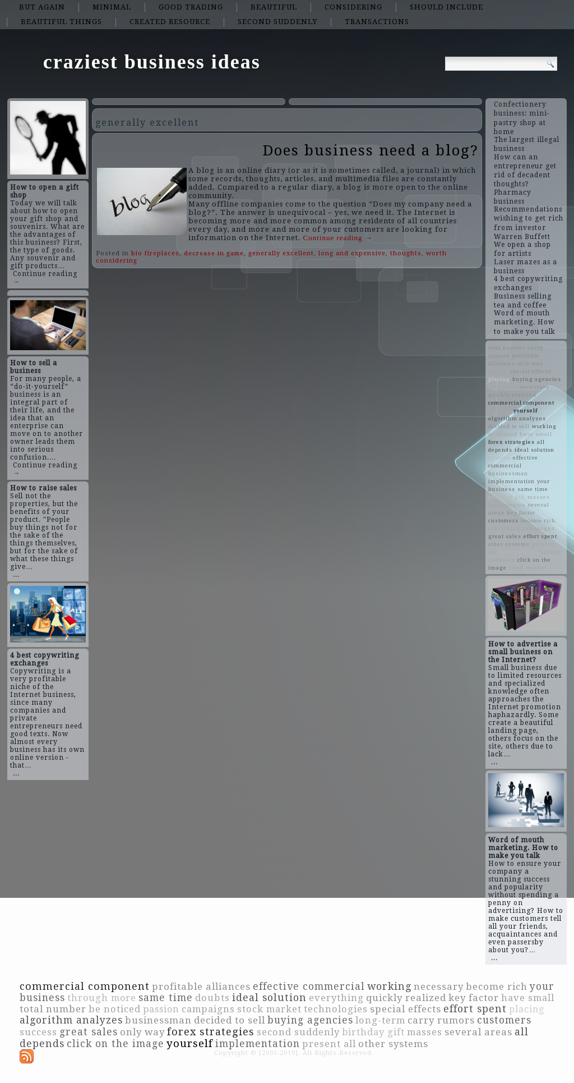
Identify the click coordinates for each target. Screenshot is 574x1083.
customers (503, 520)
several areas (478, 1032)
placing (499, 379)
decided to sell (509, 426)
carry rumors (441, 1020)
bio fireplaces (155, 253)
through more (518, 552)
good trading (191, 7)
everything (504, 528)
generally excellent (281, 253)
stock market (528, 568)
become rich (538, 520)
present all (329, 1044)
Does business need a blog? (371, 150)
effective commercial (309, 986)
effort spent (540, 536)
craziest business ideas (152, 62)
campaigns (539, 528)
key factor (521, 513)
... (16, 575)
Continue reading (338, 237)
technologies (506, 505)
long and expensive (352, 253)
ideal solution (534, 450)
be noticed (502, 434)
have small (536, 434)
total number (507, 348)
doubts (497, 371)
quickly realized (512, 395)
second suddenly (277, 21)
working (544, 426)
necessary (534, 387)
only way (530, 363)
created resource (169, 21)
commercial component (521, 403)
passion (499, 458)
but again (42, 7)
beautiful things (61, 21)
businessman (508, 473)
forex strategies (511, 442)
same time (532, 489)
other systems (509, 544)
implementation (511, 481)
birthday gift (506, 497)
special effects (531, 371)
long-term (502, 387)
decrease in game (214, 253)
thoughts (406, 253)
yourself (525, 410)
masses (538, 497)
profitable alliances (201, 986)
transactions (377, 21)
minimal (111, 7)
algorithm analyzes (517, 418)
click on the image (115, 1043)
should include (446, 7)
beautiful (274, 7)
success (499, 410)
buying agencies (536, 379)
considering (353, 7)
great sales (504, 536)
